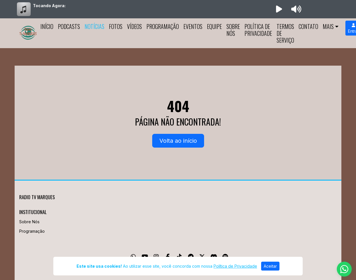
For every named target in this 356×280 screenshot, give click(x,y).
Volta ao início (178, 140)
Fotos (115, 26)
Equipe (214, 26)
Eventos (192, 26)
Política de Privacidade (258, 30)
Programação (162, 26)
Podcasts (69, 26)
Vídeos (134, 26)
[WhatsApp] (344, 269)
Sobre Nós (233, 30)
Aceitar (270, 266)
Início (46, 26)
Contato (308, 26)
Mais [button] (328, 26)
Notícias (94, 26)
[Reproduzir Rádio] (279, 9)
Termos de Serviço (285, 33)
